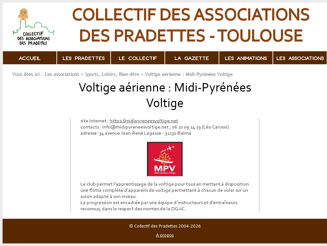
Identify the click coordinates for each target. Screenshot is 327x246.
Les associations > (64, 74)
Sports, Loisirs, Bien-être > (114, 74)
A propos (165, 235)
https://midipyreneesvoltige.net (144, 121)
